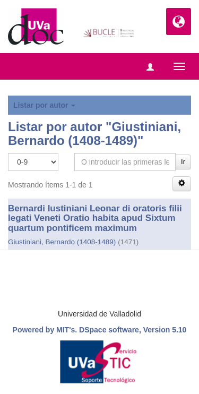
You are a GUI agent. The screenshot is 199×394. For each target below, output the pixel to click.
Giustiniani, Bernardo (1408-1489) (62, 242)
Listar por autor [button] (44, 105)
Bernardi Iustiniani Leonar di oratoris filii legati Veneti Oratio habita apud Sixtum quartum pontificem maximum (95, 218)
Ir (183, 162)
